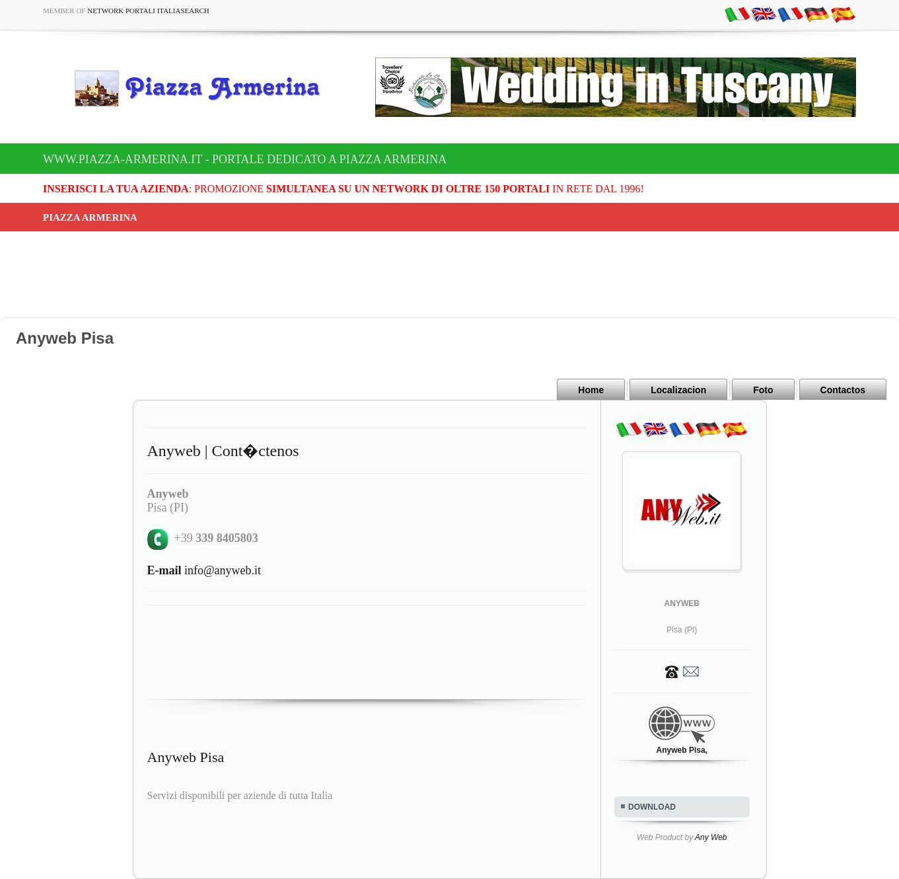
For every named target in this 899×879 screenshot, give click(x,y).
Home (591, 390)
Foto (763, 390)
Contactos (842, 390)
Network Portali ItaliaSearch (148, 11)
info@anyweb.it (204, 570)
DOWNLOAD (652, 807)
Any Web (711, 837)
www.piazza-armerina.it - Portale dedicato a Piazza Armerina (245, 159)
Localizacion (678, 390)
